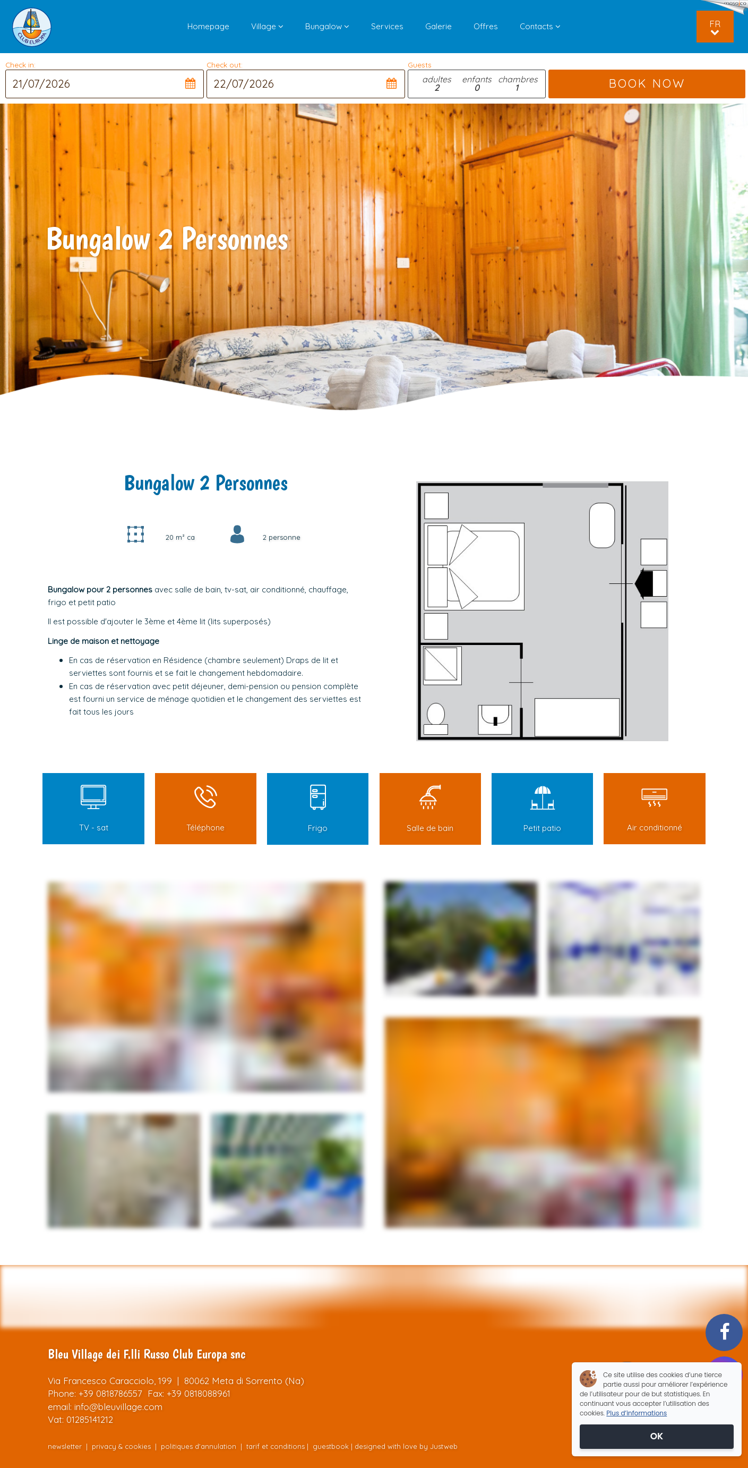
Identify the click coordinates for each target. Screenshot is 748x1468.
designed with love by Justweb (406, 1446)
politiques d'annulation (198, 1446)
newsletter (65, 1446)
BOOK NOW (646, 83)
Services (387, 26)
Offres (486, 26)
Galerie (438, 26)
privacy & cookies (122, 1446)
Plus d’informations (636, 1413)
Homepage (208, 26)
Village (267, 26)
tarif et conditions (275, 1446)
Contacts (540, 26)
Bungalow (327, 26)
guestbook (331, 1446)
